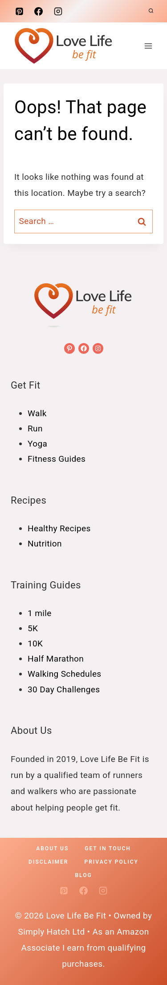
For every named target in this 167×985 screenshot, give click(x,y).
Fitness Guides (57, 459)
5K (33, 628)
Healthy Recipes (59, 528)
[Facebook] (38, 11)
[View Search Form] (151, 11)
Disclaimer (48, 862)
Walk (37, 413)
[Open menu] (148, 46)
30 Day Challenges (64, 689)
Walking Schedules (65, 674)
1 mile (40, 613)
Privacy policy (111, 862)
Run (35, 428)
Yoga (37, 444)
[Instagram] (57, 11)
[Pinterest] (19, 11)
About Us (52, 848)
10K (35, 643)
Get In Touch (107, 848)
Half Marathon (56, 659)
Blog (83, 875)
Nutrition (45, 543)
